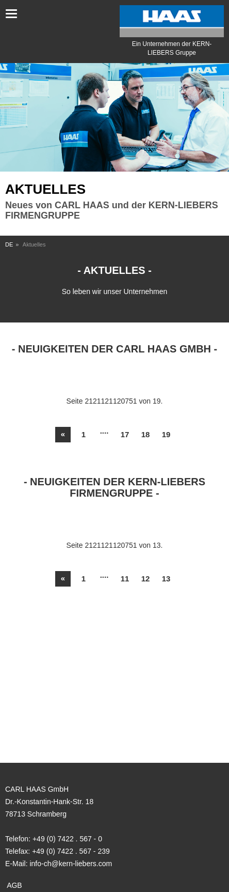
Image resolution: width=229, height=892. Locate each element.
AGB (14, 885)
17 (125, 434)
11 (125, 578)
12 (145, 578)
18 (145, 434)
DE (9, 244)
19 (166, 434)
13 (166, 578)
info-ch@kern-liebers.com (70, 863)
